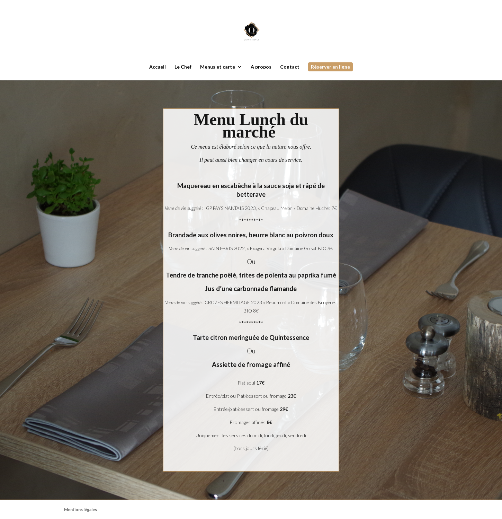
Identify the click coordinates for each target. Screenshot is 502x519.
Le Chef (182, 67)
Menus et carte (217, 67)
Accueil (157, 67)
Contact (289, 67)
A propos (261, 67)
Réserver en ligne (330, 67)
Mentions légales (80, 509)
